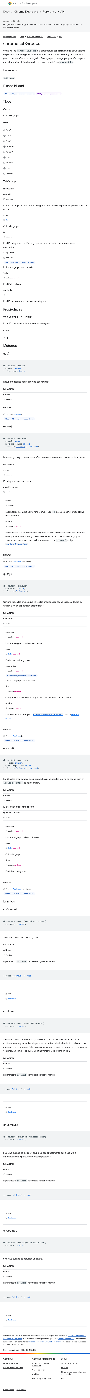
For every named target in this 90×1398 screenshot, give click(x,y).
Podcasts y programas (41, 1378)
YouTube (64, 1367)
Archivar (36, 1374)
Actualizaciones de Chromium (40, 1364)
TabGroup (20, 371)
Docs (6, 11)
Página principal (9, 37)
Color (8, 220)
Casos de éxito (38, 1370)
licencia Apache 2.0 (66, 1339)
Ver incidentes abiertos (13, 1367)
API (62, 11)
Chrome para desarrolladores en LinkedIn (73, 1373)
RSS (62, 1378)
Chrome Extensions (26, 11)
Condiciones (8, 1390)
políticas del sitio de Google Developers (44, 1342)
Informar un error (10, 1363)
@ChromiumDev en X (70, 1363)
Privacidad (21, 1390)
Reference (49, 11)
